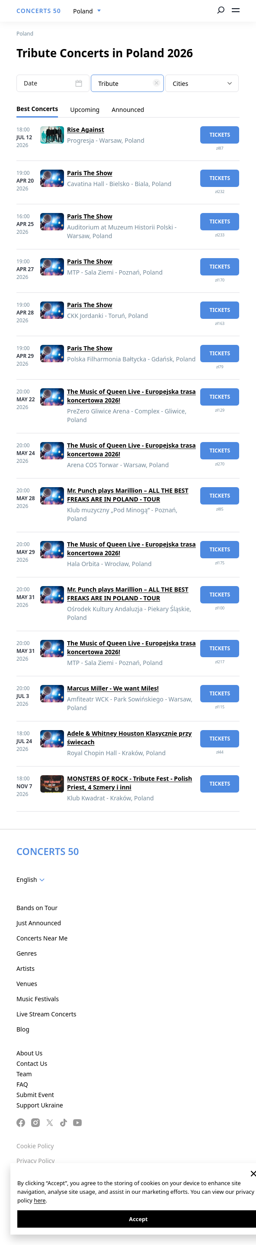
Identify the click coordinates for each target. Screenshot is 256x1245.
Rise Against (85, 129)
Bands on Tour (37, 908)
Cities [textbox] (180, 83)
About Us (29, 1053)
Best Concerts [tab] (37, 109)
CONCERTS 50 (38, 11)
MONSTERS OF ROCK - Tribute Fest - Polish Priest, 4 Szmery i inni (129, 782)
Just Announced (38, 923)
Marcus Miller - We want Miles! (113, 688)
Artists (25, 968)
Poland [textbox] (83, 11)
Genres (26, 953)
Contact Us (31, 1063)
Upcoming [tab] (84, 109)
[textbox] (127, 83)
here (39, 1200)
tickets (219, 134)
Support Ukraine (39, 1105)
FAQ (22, 1084)
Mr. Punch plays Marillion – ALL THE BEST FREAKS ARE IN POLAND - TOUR (128, 494)
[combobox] (87, 11)
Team (24, 1074)
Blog (22, 1029)
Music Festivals (37, 999)
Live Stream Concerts (46, 1014)
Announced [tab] (128, 109)
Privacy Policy (35, 1161)
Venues (26, 984)
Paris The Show (89, 173)
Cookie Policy (35, 1146)
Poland (24, 33)
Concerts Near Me (41, 938)
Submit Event (35, 1095)
